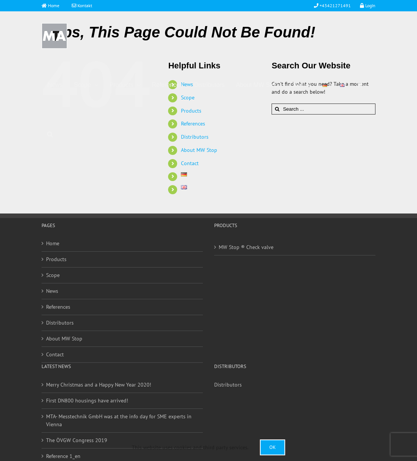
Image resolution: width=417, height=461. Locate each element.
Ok (272, 447)
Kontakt (82, 5)
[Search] (50, 134)
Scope (53, 275)
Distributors (60, 322)
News (52, 291)
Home (53, 5)
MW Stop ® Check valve (246, 247)
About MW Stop (64, 338)
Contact (190, 163)
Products (56, 259)
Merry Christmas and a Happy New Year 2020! (98, 384)
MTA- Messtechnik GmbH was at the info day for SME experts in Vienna (119, 420)
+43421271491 (334, 5)
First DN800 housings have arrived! (87, 400)
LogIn (365, 5)
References (58, 306)
